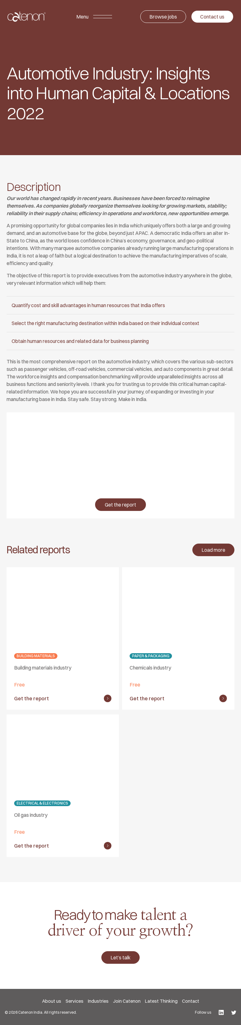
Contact (190, 1001)
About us (51, 1001)
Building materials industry (42, 667)
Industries (98, 1001)
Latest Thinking (161, 1001)
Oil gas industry (30, 815)
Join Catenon (127, 1001)
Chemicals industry (150, 667)
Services (74, 1001)
